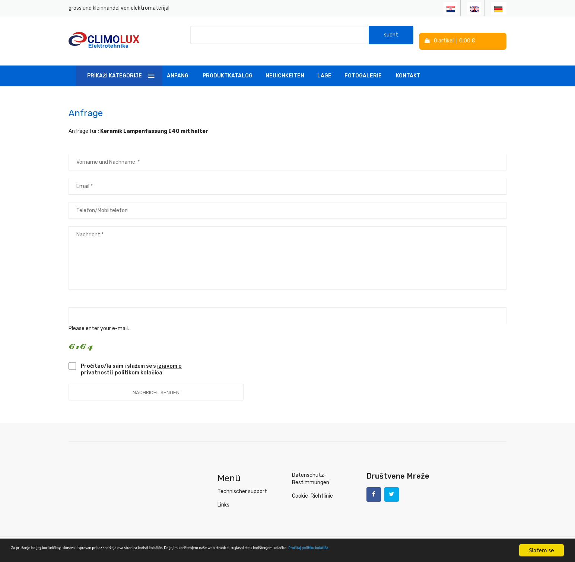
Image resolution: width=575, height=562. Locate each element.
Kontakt (408, 68)
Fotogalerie (363, 68)
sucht (391, 37)
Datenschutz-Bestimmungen (310, 471)
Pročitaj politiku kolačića (473, 551)
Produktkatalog (227, 68)
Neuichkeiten (285, 68)
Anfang (177, 68)
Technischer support (242, 484)
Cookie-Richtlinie (312, 488)
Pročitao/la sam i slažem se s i (131, 361)
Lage (324, 68)
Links (223, 497)
